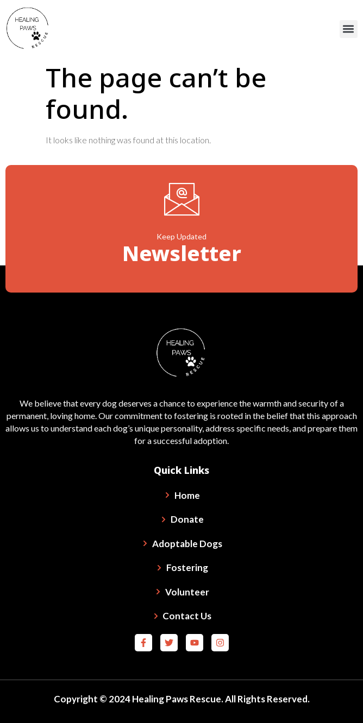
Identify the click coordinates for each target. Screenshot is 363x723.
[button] (349, 29)
